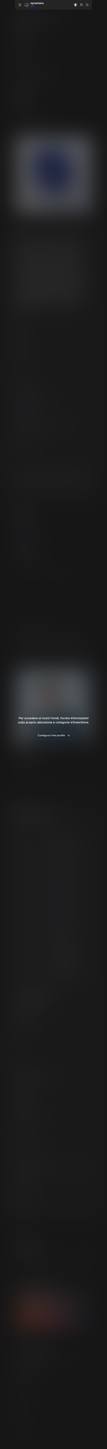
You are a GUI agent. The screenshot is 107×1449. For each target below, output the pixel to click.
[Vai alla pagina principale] (34, 4)
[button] (75, 5)
